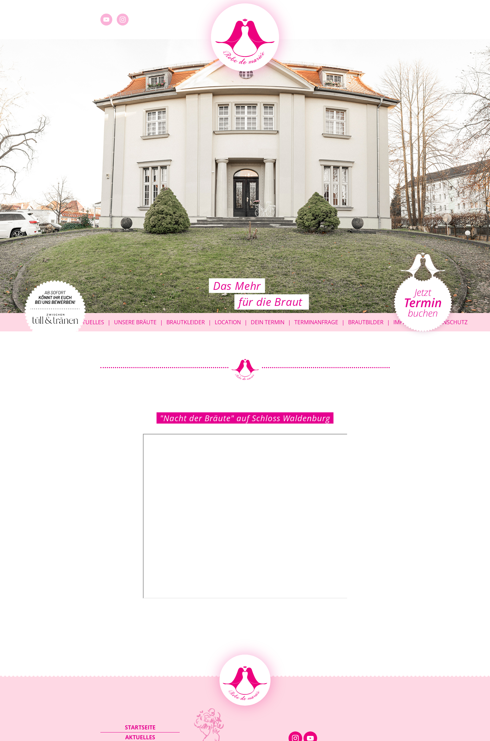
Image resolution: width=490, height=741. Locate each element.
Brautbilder (365, 322)
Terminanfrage (316, 322)
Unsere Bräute (135, 322)
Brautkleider (185, 322)
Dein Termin (267, 322)
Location (228, 322)
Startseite (140, 727)
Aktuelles (90, 322)
